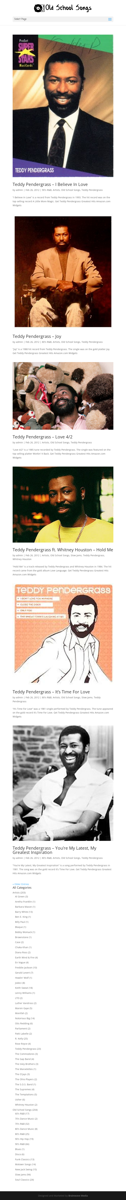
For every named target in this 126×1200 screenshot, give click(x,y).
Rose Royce (21, 1043)
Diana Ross (21, 952)
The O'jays (20, 1074)
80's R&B (47, 341)
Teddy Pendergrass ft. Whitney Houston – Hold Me (63, 550)
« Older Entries (21, 884)
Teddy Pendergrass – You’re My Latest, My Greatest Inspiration (54, 850)
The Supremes (23, 1089)
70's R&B (20, 1123)
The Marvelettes (24, 1069)
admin (19, 190)
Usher (18, 1099)
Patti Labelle (22, 1033)
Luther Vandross (24, 1003)
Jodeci (18, 982)
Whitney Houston (22, 559)
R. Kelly (19, 1038)
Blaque (19, 927)
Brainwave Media (78, 1195)
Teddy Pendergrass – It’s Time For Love (51, 692)
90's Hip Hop (22, 1139)
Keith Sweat (21, 987)
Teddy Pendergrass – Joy (37, 336)
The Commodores (24, 1053)
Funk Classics (22, 1159)
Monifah (19, 1013)
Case (17, 942)
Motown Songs (23, 1164)
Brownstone (21, 937)
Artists (56, 190)
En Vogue (20, 962)
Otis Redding (22, 1023)
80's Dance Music (24, 1128)
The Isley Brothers (25, 1064)
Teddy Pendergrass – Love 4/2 (43, 437)
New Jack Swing (23, 1169)
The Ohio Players (24, 1079)
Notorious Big (22, 1018)
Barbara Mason (23, 906)
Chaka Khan (21, 947)
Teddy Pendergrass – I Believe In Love (50, 184)
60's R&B (20, 1113)
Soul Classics (22, 1179)
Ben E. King (21, 916)
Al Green (20, 896)
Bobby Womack (23, 932)
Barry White (21, 911)
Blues (18, 1149)
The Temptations (24, 1094)
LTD (17, 998)
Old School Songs (70, 190)
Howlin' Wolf (22, 977)
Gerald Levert (22, 972)
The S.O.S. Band (24, 1084)
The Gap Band (23, 1059)
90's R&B (47, 190)
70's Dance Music (24, 1118)
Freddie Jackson (23, 967)
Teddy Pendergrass (92, 190)
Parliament (21, 1028)
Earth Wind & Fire (24, 957)
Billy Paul (20, 921)
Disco (18, 1154)
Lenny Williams (23, 992)
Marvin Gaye (22, 1008)
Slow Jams (76, 555)
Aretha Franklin (23, 901)
